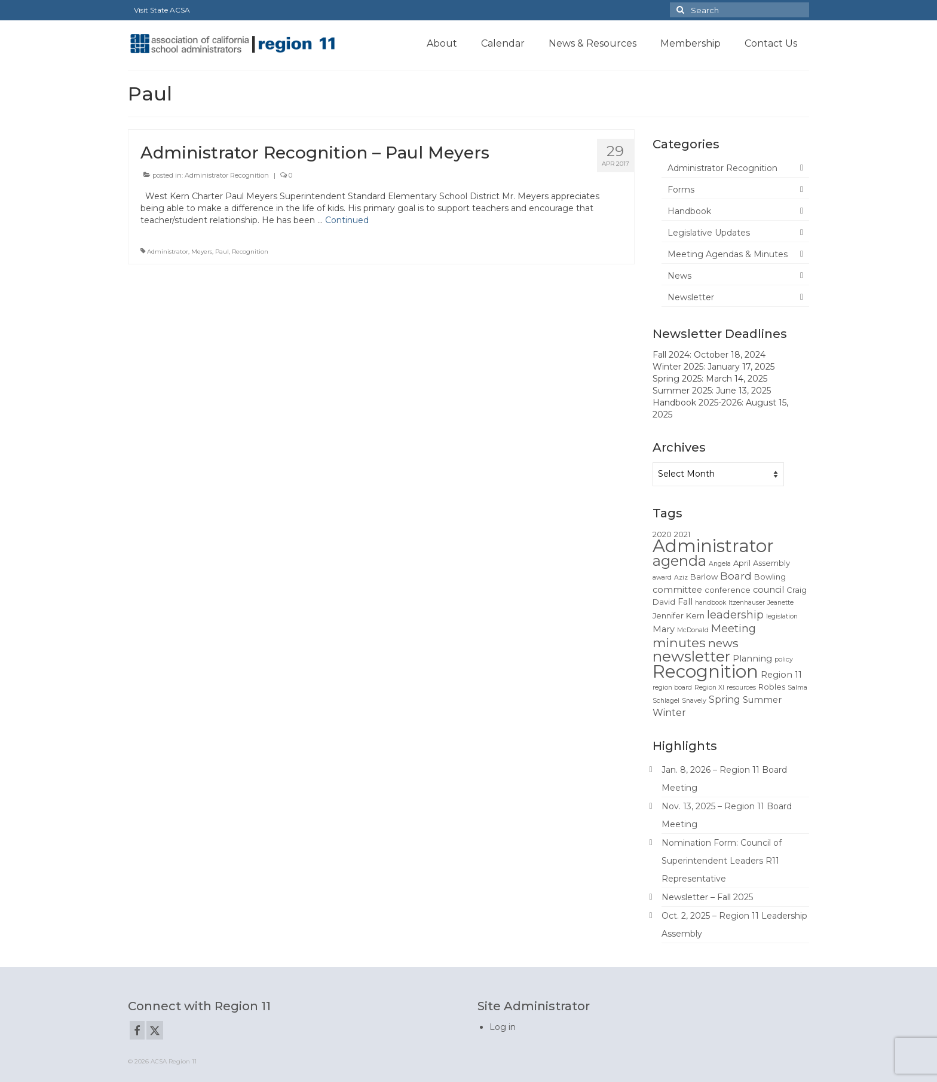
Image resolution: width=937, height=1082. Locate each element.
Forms (680, 189)
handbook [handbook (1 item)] (710, 602)
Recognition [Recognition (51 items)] (705, 671)
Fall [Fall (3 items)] (685, 601)
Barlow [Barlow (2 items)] (704, 576)
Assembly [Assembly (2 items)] (771, 563)
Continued (347, 220)
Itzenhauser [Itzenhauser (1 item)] (746, 602)
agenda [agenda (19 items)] (679, 560)
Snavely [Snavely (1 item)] (694, 701)
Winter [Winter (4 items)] (669, 712)
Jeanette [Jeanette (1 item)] (780, 602)
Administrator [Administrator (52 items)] (713, 545)
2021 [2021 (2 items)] (682, 534)
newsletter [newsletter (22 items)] (691, 656)
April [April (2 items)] (742, 563)
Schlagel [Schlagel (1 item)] (666, 701)
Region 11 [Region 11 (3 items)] (781, 674)
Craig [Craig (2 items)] (796, 590)
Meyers (201, 251)
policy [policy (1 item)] (783, 659)
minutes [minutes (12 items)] (679, 642)
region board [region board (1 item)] (672, 687)
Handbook (689, 211)
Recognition (250, 251)
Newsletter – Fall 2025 (707, 897)
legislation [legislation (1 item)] (782, 616)
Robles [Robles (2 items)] (771, 686)
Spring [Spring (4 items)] (724, 699)
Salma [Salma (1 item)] (797, 687)
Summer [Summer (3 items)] (762, 699)
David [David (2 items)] (664, 601)
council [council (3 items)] (768, 589)
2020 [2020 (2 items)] (662, 534)
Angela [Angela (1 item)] (720, 564)
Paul (222, 251)
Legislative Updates (708, 232)
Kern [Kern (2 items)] (695, 615)
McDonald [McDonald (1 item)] (693, 630)
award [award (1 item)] (662, 577)
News (679, 275)
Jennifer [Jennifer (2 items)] (668, 615)
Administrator (167, 251)
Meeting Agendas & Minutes (727, 254)
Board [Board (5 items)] (736, 576)
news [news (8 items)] (723, 643)
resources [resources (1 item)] (741, 687)
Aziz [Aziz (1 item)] (681, 577)
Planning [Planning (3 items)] (752, 658)
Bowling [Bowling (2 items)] (770, 576)
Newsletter (690, 297)
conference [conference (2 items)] (728, 590)
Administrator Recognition (227, 175)
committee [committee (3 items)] (677, 589)
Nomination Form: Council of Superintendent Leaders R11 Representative (722, 860)
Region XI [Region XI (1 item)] (709, 687)
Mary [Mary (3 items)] (664, 629)
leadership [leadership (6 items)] (735, 614)
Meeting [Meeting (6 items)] (733, 628)
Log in (502, 1027)
